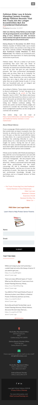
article (23, 93)
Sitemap (24, 390)
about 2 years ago (11, 275)
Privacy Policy (16, 390)
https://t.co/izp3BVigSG (13, 273)
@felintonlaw (19, 318)
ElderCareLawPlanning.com (19, 396)
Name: (5, 230)
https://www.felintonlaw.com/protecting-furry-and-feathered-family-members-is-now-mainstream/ (18, 118)
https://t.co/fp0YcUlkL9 (13, 299)
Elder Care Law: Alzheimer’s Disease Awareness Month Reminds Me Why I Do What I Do (27, 195)
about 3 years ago (11, 288)
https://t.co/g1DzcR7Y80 (13, 312)
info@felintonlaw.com (19, 356)
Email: (5, 238)
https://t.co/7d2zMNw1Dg (14, 286)
